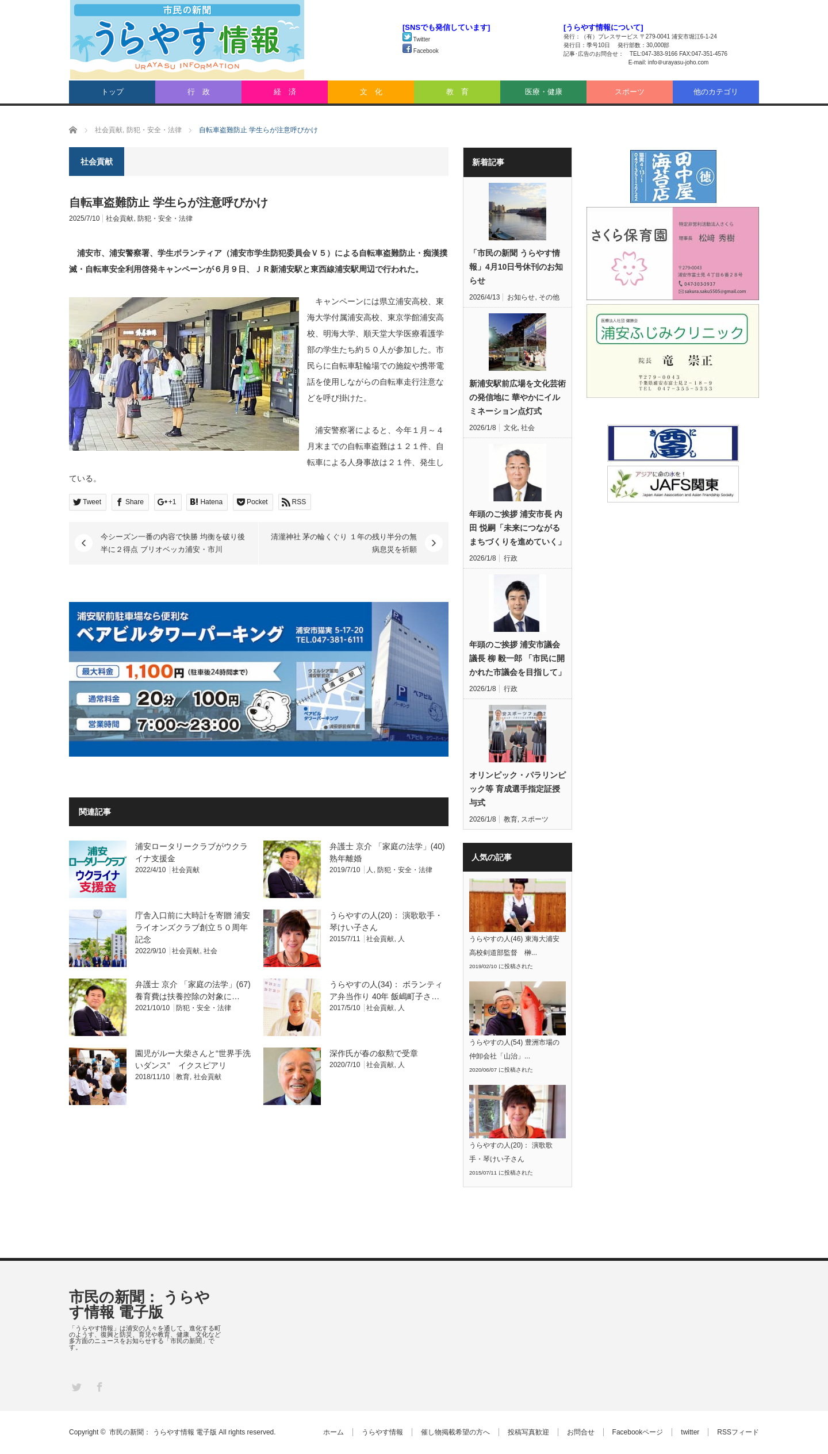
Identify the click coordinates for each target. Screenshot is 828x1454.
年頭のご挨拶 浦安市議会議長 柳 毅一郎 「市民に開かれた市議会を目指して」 (517, 658)
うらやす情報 (382, 1432)
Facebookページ (638, 1432)
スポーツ (630, 91)
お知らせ (521, 297)
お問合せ (581, 1432)
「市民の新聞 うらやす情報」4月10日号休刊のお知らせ (516, 266)
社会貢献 (119, 218)
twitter (690, 1432)
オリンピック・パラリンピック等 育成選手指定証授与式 (517, 788)
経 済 (285, 91)
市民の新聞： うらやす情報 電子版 (139, 1304)
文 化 (371, 91)
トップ (112, 91)
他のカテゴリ (715, 91)
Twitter (416, 39)
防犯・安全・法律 (165, 218)
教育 (183, 1077)
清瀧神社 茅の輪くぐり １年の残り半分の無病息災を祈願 (344, 543)
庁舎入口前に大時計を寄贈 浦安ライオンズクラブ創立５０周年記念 (192, 927)
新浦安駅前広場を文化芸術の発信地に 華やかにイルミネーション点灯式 (517, 397)
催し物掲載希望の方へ (455, 1432)
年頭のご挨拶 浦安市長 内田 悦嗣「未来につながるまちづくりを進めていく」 (517, 527)
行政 (511, 558)
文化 (511, 428)
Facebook (420, 51)
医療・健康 (543, 91)
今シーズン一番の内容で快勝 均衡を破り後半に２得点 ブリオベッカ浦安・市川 (173, 543)
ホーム (333, 1432)
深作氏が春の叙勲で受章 (373, 1053)
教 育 (457, 91)
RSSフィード (738, 1432)
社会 (210, 951)
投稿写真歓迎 (528, 1432)
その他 (549, 297)
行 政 (198, 91)
